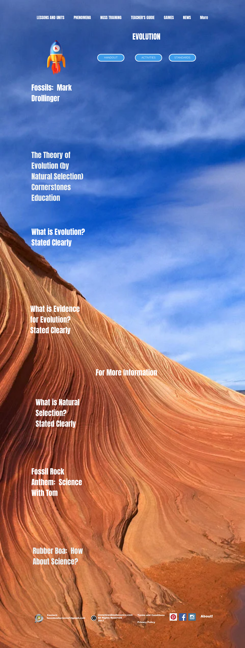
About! (207, 616)
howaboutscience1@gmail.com (66, 618)
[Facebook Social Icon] (182, 617)
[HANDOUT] (110, 58)
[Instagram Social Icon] (192, 617)
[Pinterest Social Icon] (173, 617)
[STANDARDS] (182, 58)
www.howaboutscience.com (115, 615)
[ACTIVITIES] (148, 58)
